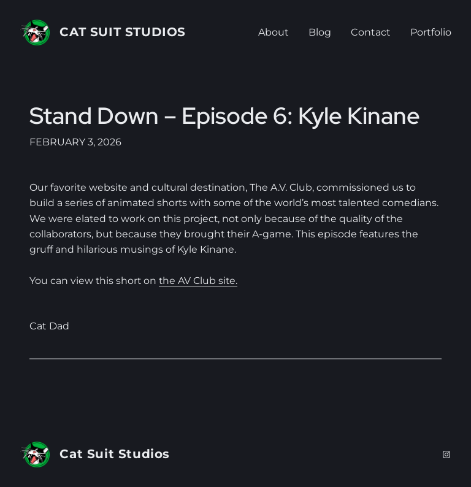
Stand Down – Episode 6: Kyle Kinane (224, 115)
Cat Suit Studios (122, 32)
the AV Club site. (198, 280)
